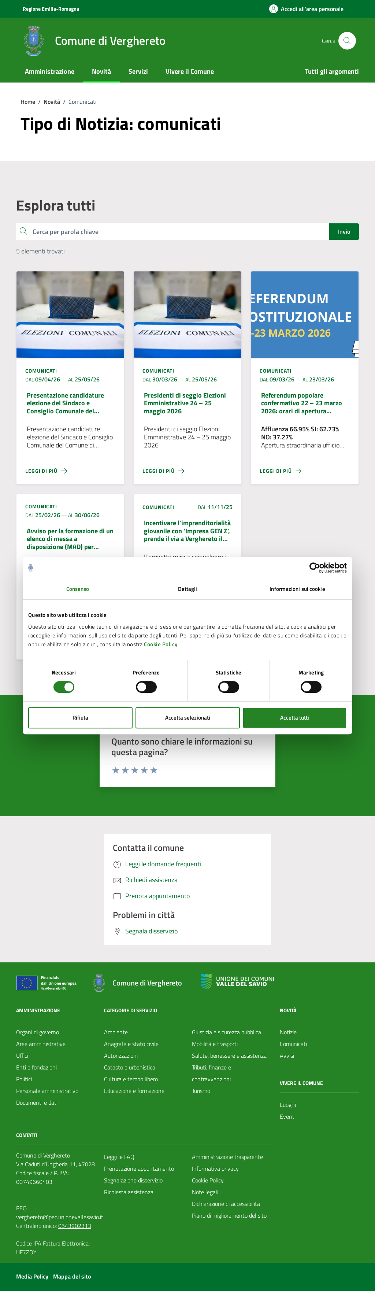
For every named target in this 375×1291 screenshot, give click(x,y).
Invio (344, 231)
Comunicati (293, 1043)
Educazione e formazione (134, 1090)
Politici (24, 1079)
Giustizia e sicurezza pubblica (226, 1032)
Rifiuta (80, 717)
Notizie (288, 1032)
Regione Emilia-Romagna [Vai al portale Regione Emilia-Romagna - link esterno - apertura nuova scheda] (51, 8)
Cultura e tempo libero (131, 1079)
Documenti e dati (36, 1102)
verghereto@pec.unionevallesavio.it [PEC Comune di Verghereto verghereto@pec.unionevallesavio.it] (59, 1217)
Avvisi (287, 1055)
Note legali (205, 1192)
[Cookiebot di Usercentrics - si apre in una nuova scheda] (315, 567)
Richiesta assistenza (128, 1192)
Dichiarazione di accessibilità (226, 1203)
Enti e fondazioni (36, 1067)
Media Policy (32, 1276)
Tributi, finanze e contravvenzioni (211, 1073)
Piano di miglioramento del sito (229, 1215)
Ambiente (116, 1032)
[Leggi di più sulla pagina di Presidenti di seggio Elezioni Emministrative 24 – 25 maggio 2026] (187, 471)
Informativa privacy (215, 1168)
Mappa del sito (72, 1276)
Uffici (22, 1055)
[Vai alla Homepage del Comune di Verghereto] (92, 41)
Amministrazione (49, 71)
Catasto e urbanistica (129, 1067)
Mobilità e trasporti (215, 1043)
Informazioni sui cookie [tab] (297, 589)
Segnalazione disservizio (133, 1180)
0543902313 (74, 1225)
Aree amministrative (41, 1043)
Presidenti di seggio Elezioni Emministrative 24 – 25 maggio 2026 (185, 403)
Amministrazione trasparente (227, 1156)
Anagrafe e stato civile (131, 1043)
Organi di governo (37, 1032)
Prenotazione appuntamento (139, 1168)
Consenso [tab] (77, 589)
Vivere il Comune (190, 71)
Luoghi (288, 1104)
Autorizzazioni (121, 1055)
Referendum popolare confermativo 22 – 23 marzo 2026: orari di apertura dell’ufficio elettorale (301, 403)
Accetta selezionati (187, 717)
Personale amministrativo (47, 1090)
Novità (101, 71)
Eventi (288, 1116)
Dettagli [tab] (187, 589)
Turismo (201, 1090)
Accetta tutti (294, 717)
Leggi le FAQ (119, 1156)
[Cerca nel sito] (347, 41)
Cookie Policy (161, 644)
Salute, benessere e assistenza (229, 1055)
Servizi (138, 71)
